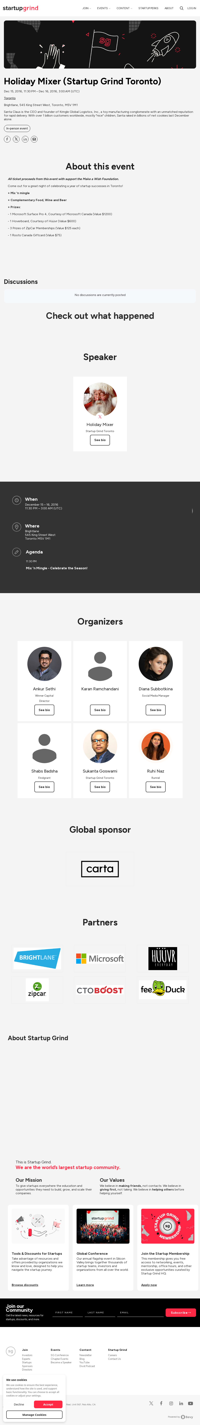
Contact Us (114, 1358)
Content (123, 8)
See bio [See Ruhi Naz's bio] (155, 787)
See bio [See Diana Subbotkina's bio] (155, 710)
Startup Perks (148, 8)
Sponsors (27, 1366)
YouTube (84, 1362)
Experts (26, 1358)
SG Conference (60, 1355)
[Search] (181, 8)
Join (85, 8)
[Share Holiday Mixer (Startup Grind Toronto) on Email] (34, 139)
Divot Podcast (87, 1366)
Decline (19, 1404)
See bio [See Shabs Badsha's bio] (44, 787)
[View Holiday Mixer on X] (100, 417)
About (169, 8)
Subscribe (179, 1312)
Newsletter (85, 1355)
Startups (26, 1362)
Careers (112, 1355)
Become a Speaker (61, 1362)
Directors (27, 1369)
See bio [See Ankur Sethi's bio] (44, 710)
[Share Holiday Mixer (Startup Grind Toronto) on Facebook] (7, 139)
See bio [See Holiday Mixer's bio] (100, 440)
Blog (82, 1358)
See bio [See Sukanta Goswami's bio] (100, 787)
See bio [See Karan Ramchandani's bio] (100, 710)
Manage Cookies (34, 1415)
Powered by (180, 1417)
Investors (27, 1355)
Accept (48, 1404)
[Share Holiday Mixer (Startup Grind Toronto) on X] (16, 139)
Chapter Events (59, 1358)
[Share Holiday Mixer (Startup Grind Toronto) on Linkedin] (25, 139)
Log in (192, 8)
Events (102, 8)
